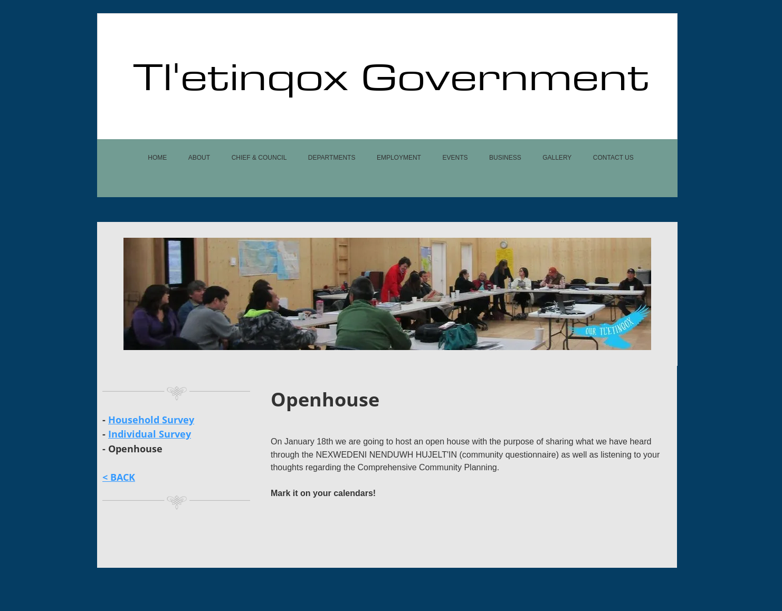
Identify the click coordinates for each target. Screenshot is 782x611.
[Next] (636, 294)
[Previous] (138, 294)
